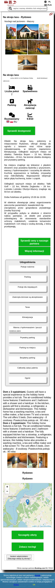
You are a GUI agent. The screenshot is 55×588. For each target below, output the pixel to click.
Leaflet (34, 526)
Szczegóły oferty (27, 535)
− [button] (7, 491)
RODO (16, 585)
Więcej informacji (34, 251)
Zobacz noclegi (27, 547)
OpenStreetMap (45, 526)
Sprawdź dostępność (19, 131)
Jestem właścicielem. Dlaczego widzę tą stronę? (19, 557)
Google (37, 575)
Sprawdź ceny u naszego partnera (34, 242)
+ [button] (7, 487)
